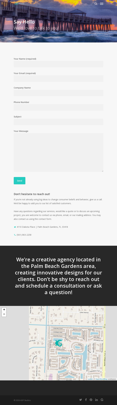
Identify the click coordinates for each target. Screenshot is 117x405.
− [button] (4, 314)
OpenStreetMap (101, 379)
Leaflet (90, 379)
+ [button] (4, 310)
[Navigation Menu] (101, 3)
